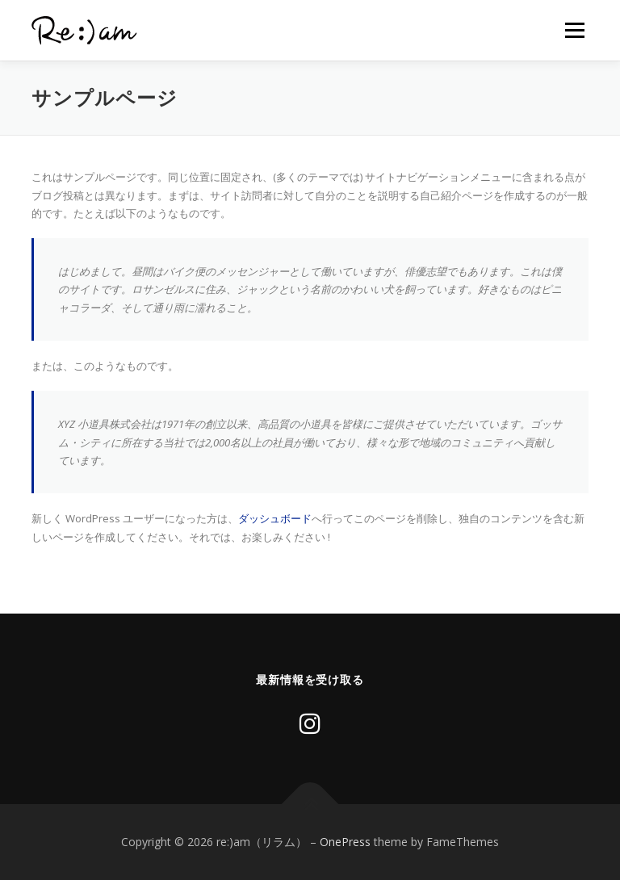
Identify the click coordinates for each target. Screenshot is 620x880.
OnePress (345, 841)
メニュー (574, 30)
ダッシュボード (275, 518)
